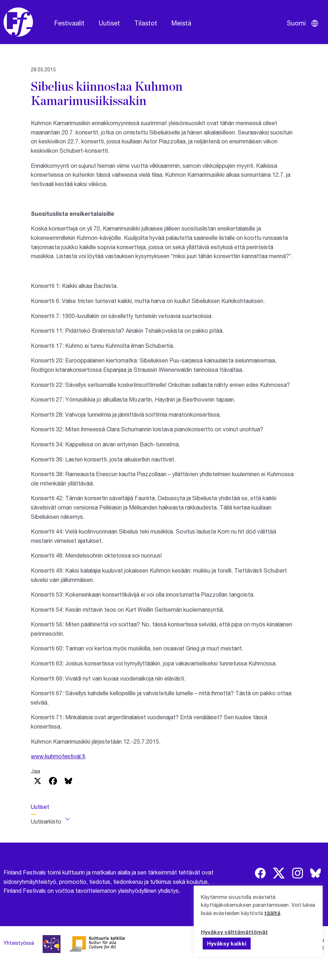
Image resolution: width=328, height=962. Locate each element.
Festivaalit (69, 23)
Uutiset (109, 23)
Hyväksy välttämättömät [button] (234, 932)
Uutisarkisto (46, 821)
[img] (260, 873)
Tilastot (145, 23)
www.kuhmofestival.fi (58, 756)
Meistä (181, 23)
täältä (272, 913)
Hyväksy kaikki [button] (226, 943)
